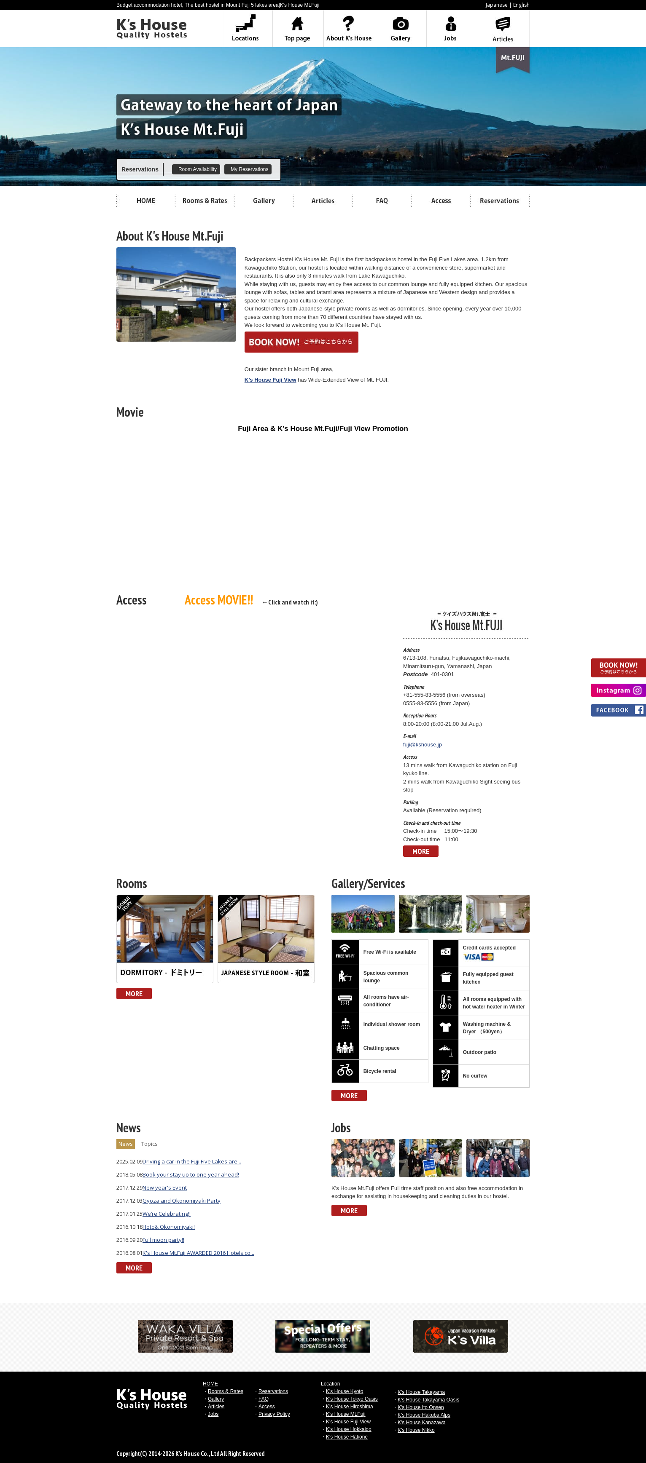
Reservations (273, 1391)
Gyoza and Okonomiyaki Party (182, 1200)
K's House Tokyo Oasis (352, 1399)
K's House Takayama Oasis (428, 1400)
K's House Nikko (416, 1430)
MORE (420, 851)
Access (266, 1407)
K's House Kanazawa (422, 1423)
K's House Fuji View (348, 1422)
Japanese (497, 4)
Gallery (216, 1399)
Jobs (213, 1414)
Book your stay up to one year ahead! (191, 1174)
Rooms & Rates (225, 1391)
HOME (210, 1384)
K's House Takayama (421, 1392)
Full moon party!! (163, 1240)
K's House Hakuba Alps (424, 1415)
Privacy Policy (274, 1414)
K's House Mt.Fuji (346, 1414)
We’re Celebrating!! (167, 1213)
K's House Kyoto (344, 1391)
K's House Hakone (347, 1437)
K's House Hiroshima (349, 1407)
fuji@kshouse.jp (422, 744)
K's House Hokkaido (348, 1429)
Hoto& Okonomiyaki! (169, 1226)
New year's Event (165, 1187)
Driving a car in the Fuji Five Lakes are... (192, 1161)
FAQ (263, 1399)
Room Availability (197, 169)
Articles (216, 1407)
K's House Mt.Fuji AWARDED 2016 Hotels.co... (198, 1253)
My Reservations (249, 169)
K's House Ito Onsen (421, 1407)
